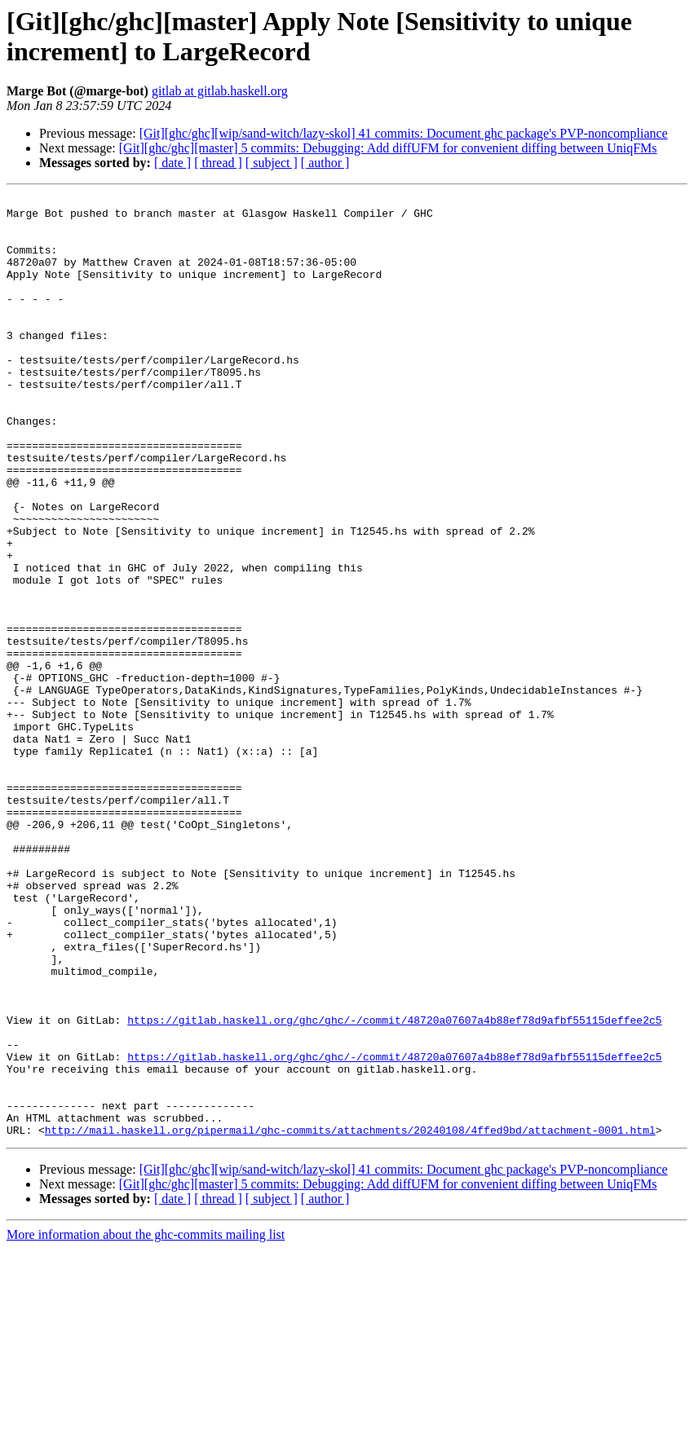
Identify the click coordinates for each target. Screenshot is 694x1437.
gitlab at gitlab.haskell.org (220, 91)
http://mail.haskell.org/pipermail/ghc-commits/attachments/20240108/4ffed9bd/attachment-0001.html (350, 1318)
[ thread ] (218, 163)
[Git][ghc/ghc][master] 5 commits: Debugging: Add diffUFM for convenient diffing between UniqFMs (388, 148)
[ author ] (325, 163)
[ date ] (172, 163)
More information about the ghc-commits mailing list (146, 1423)
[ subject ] (271, 163)
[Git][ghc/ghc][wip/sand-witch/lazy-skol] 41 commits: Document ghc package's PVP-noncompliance (403, 133)
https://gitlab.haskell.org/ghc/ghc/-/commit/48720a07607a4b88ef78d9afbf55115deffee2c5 (394, 1186)
